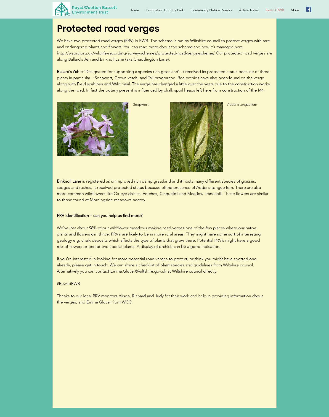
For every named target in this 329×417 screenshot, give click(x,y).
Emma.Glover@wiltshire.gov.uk (138, 271)
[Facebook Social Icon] (308, 9)
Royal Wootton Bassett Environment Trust (94, 9)
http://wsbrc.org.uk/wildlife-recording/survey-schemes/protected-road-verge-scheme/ (136, 53)
